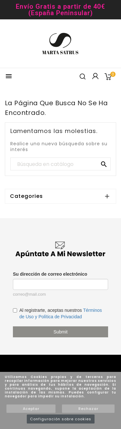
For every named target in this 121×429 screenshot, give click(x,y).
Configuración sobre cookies (60, 419)
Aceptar (31, 408)
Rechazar (88, 408)
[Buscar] (60, 164)
